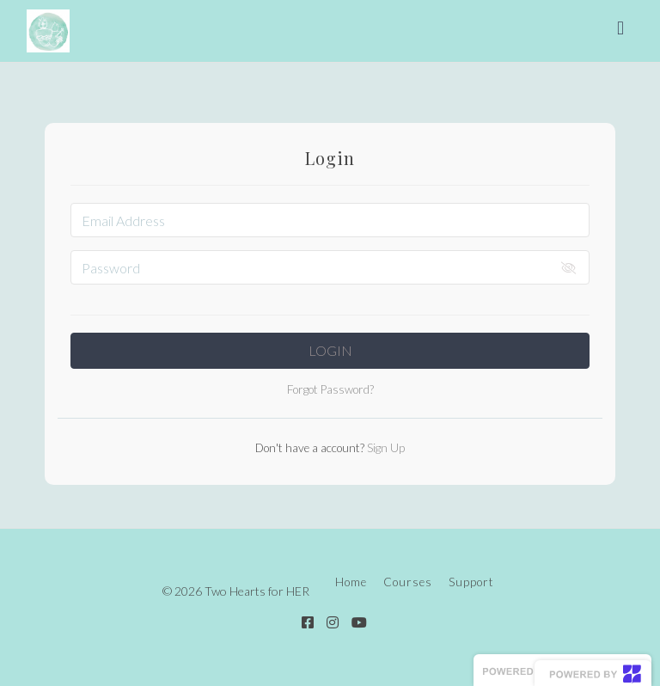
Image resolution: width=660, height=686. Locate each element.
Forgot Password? (330, 389)
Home (351, 582)
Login (330, 350)
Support (471, 582)
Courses (407, 582)
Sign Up (384, 448)
